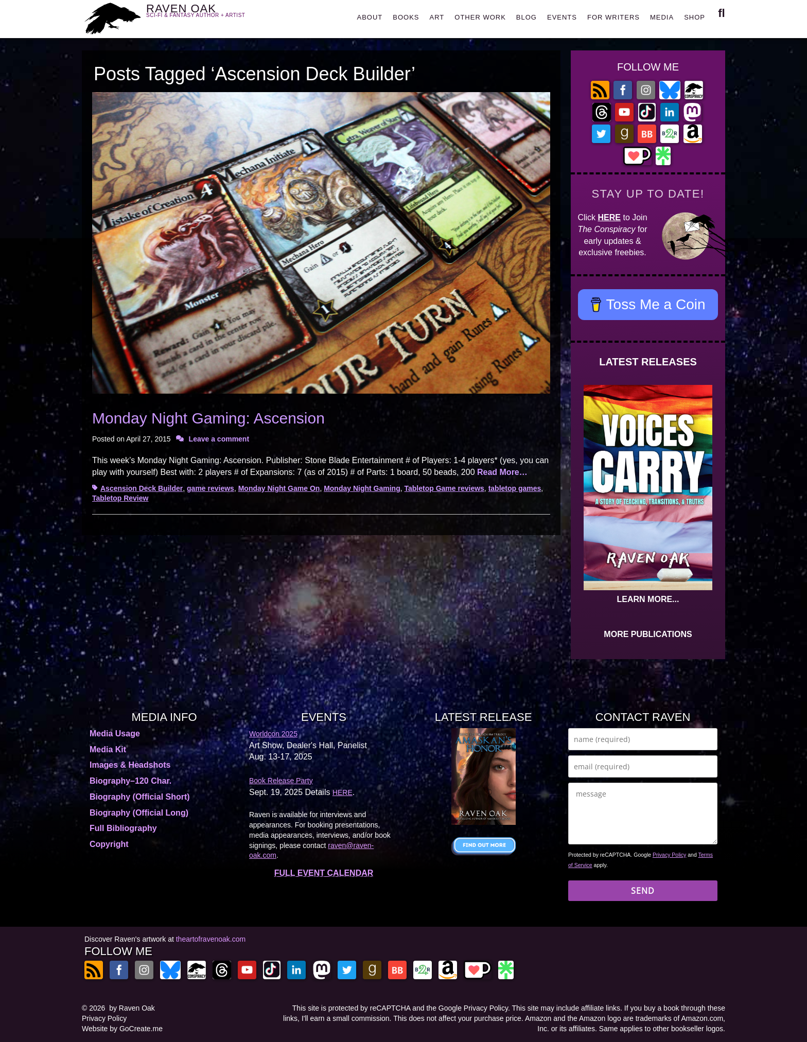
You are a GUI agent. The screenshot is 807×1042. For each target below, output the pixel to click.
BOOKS (406, 17)
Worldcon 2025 (273, 734)
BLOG (526, 17)
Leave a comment (219, 439)
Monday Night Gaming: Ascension (208, 418)
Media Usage (115, 733)
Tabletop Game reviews (444, 488)
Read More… (502, 472)
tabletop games (514, 488)
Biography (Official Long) (139, 812)
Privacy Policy (669, 855)
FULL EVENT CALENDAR (324, 873)
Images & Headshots (130, 765)
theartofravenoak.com (210, 939)
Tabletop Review (120, 498)
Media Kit (108, 749)
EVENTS (562, 17)
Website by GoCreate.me (122, 1029)
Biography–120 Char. (130, 780)
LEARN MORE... (648, 599)
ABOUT (369, 17)
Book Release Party (281, 780)
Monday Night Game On (279, 488)
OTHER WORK (480, 17)
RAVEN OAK (210, 16)
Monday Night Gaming (362, 488)
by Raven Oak (132, 1008)
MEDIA (662, 17)
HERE (609, 217)
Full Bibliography (123, 828)
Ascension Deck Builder (141, 488)
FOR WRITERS (613, 17)
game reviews (210, 488)
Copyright (109, 844)
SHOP (694, 17)
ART (437, 17)
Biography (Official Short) (140, 796)
